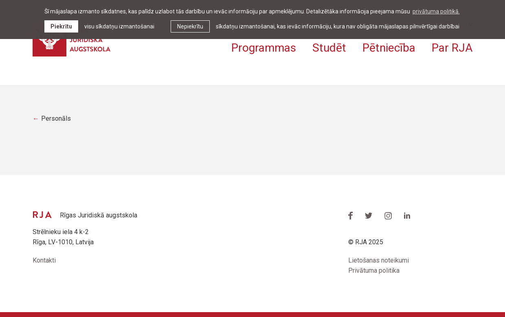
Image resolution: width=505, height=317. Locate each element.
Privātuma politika (374, 270)
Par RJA (452, 47)
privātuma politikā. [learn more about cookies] (436, 11)
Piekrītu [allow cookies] (61, 26)
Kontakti (44, 260)
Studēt (329, 47)
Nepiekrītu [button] (190, 26)
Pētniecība (388, 47)
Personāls (56, 118)
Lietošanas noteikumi (378, 260)
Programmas (263, 47)
